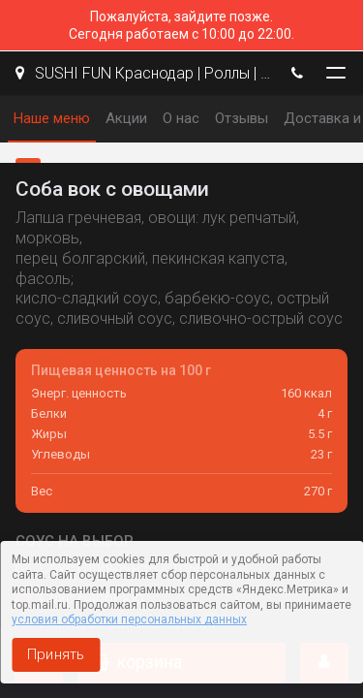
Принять (55, 654)
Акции (126, 118)
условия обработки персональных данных (129, 619)
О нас (181, 118)
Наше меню (52, 118)
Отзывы (241, 118)
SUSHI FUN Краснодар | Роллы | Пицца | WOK (142, 73)
